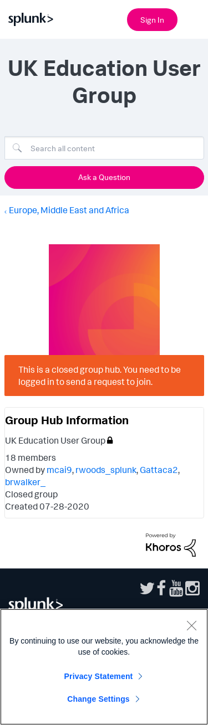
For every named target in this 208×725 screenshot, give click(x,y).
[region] (104, 667)
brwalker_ (25, 481)
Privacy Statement (98, 676)
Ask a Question (104, 177)
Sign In (152, 19)
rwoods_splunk (105, 469)
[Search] (104, 148)
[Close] (191, 625)
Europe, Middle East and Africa (69, 209)
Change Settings (98, 699)
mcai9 (59, 469)
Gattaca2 (159, 469)
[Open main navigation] (193, 18)
